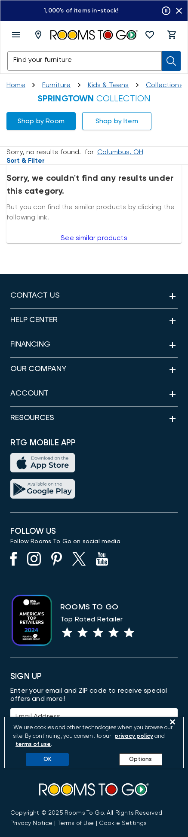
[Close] (172, 721)
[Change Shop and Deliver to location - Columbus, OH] (120, 152)
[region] (94, 742)
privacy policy (133, 736)
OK (47, 759)
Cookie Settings (123, 823)
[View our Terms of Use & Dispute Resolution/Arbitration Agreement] (76, 823)
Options (140, 759)
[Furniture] (56, 85)
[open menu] (16, 34)
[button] (150, 35)
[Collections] (164, 85)
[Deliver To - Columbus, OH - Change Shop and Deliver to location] (40, 35)
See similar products (94, 237)
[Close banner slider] (179, 11)
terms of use (33, 744)
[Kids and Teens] (108, 85)
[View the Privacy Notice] (31, 823)
